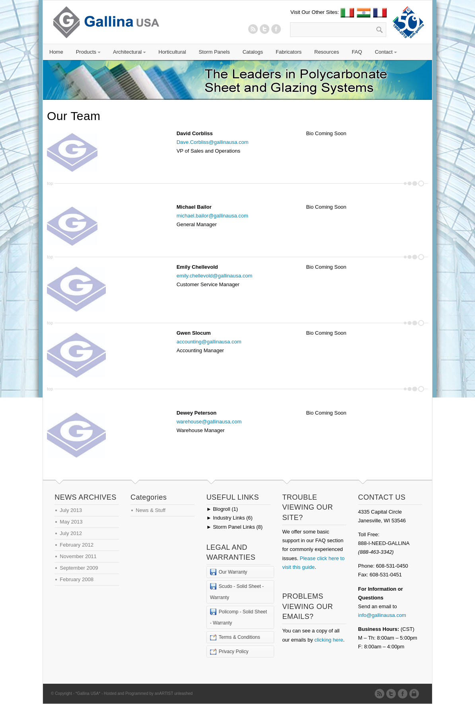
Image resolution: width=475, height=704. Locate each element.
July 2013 (71, 510)
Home (56, 52)
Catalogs (253, 52)
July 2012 (71, 533)
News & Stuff (150, 510)
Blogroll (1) (222, 509)
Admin (415, 693)
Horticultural (172, 52)
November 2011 (78, 556)
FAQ (357, 52)
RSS (253, 29)
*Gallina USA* (88, 693)
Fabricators (289, 52)
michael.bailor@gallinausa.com (212, 216)
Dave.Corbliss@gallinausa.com (213, 142)
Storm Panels (214, 52)
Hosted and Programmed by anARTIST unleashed (148, 693)
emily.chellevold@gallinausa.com (215, 276)
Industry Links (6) (229, 518)
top (50, 183)
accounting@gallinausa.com (209, 342)
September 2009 (79, 568)
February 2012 (76, 545)
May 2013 (71, 522)
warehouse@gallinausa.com (209, 422)
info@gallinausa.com (382, 615)
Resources (326, 52)
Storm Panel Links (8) (234, 527)
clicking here (328, 640)
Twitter (264, 29)
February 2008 (76, 579)
